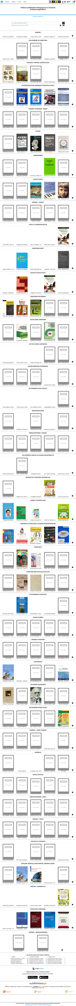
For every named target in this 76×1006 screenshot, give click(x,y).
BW (53, 1)
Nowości (7, 1)
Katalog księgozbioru (38, 16)
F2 (68, 1)
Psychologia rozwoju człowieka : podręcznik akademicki (38, 959)
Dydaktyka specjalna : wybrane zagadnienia (36, 962)
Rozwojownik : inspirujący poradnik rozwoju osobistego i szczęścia (40, 963)
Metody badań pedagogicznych (16, 962)
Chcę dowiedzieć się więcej (31, 1004)
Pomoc (19, 1)
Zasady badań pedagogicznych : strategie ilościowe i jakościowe (21, 958)
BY (59, 1)
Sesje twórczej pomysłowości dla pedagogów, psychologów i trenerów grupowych (61, 963)
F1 (65, 1)
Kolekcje (26, 25)
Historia (13, 1)
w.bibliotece (37, 986)
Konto (25, 1)
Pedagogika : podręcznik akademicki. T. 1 (18, 963)
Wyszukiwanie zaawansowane (17, 25)
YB (56, 1)
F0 (62, 1)
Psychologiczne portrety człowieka (16, 959)
